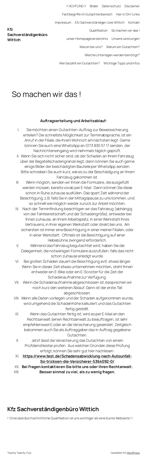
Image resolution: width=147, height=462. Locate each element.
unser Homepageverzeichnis (87, 38)
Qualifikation (98, 30)
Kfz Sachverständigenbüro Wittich (27, 34)
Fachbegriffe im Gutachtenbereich (87, 14)
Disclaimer (132, 6)
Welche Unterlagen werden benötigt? (112, 55)
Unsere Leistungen (126, 38)
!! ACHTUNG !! (76, 6)
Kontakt (134, 22)
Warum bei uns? (91, 47)
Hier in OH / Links (128, 14)
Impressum (63, 22)
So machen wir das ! (125, 30)
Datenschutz (111, 6)
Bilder (94, 6)
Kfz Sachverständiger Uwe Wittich (100, 22)
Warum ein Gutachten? (123, 47)
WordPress (133, 453)
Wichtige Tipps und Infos (122, 63)
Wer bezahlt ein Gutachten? (79, 63)
